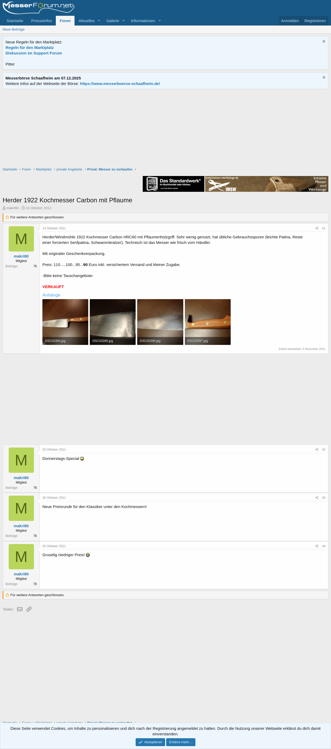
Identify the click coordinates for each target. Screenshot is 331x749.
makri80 (13, 208)
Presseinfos (41, 20)
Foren (65, 20)
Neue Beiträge (13, 29)
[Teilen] (317, 228)
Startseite (15, 20)
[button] (98, 21)
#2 (323, 449)
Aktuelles (86, 20)
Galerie (112, 20)
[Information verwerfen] (323, 42)
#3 (323, 498)
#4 (323, 546)
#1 (323, 228)
